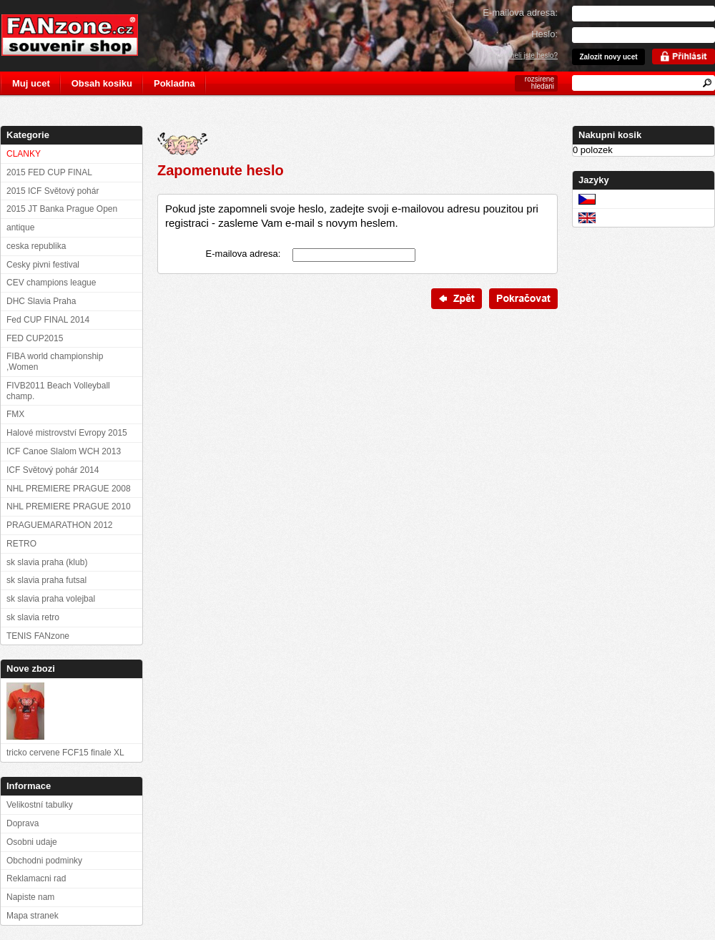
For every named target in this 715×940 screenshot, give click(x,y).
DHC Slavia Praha (41, 301)
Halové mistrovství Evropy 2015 (66, 433)
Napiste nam (30, 897)
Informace (28, 785)
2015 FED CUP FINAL (49, 172)
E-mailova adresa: (243, 253)
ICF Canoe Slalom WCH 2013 (63, 451)
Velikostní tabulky (39, 805)
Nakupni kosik (609, 134)
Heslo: (544, 34)
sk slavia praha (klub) (46, 562)
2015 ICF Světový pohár (52, 191)
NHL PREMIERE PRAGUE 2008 (68, 489)
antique (20, 227)
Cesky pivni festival (42, 265)
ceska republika (36, 246)
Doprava (22, 823)
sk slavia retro (32, 617)
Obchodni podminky (44, 861)
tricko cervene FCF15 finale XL (65, 753)
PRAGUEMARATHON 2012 (59, 525)
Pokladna (174, 83)
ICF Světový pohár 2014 (52, 470)
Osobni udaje (31, 842)
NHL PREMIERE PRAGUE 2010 (68, 506)
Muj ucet (31, 83)
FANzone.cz (80, 35)
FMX (15, 414)
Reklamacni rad (36, 878)
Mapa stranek (32, 916)
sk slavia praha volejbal (50, 599)
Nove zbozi (30, 668)
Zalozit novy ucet (608, 57)
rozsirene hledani (539, 82)
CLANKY (23, 154)
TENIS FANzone (37, 636)
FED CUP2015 (34, 338)
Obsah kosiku (102, 83)
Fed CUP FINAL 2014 (47, 320)
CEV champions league (51, 283)
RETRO (21, 544)
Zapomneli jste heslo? (523, 55)
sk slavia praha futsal (46, 580)
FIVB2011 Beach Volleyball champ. (58, 391)
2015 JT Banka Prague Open (61, 209)
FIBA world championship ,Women (54, 361)
